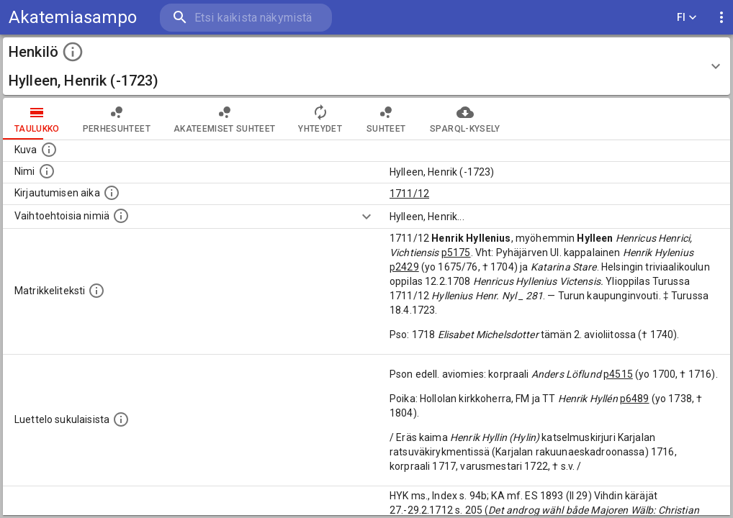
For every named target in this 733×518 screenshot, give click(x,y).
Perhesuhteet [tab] (116, 119)
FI (687, 17)
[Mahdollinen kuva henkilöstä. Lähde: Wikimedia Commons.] (48, 149)
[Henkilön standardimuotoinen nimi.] (46, 171)
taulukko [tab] (37, 119)
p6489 (634, 398)
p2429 (404, 267)
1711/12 (409, 193)
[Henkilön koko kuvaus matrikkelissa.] (96, 290)
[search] (245, 18)
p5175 (456, 252)
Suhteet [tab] (386, 119)
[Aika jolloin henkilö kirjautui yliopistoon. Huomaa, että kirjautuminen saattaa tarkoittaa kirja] (111, 192)
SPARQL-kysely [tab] (464, 119)
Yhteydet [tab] (320, 119)
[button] (366, 66)
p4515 (618, 374)
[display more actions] (721, 18)
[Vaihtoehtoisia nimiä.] (120, 215)
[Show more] (366, 216)
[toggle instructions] (72, 51)
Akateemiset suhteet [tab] (224, 119)
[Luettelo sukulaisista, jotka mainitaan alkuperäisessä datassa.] (120, 419)
